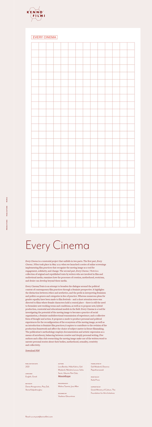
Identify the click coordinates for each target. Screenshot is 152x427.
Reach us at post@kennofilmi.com (39, 417)
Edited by (28, 383)
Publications (7, 211)
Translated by (96, 363)
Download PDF (32, 350)
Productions (7, 225)
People (7, 199)
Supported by (96, 387)
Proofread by (63, 383)
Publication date (31, 363)
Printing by (95, 377)
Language (28, 373)
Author (61, 363)
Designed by (62, 393)
